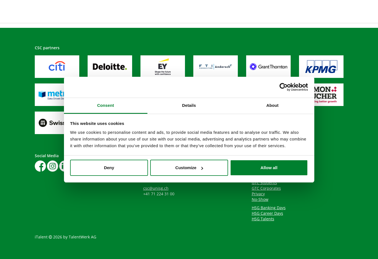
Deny (109, 167)
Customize (189, 167)
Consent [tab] (105, 105)
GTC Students (264, 182)
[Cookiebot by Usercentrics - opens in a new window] (283, 87)
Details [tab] (189, 105)
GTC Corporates (266, 188)
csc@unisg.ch (156, 188)
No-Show (260, 199)
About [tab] (272, 105)
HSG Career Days (267, 213)
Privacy (258, 193)
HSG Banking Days (269, 207)
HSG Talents (263, 218)
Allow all (269, 167)
